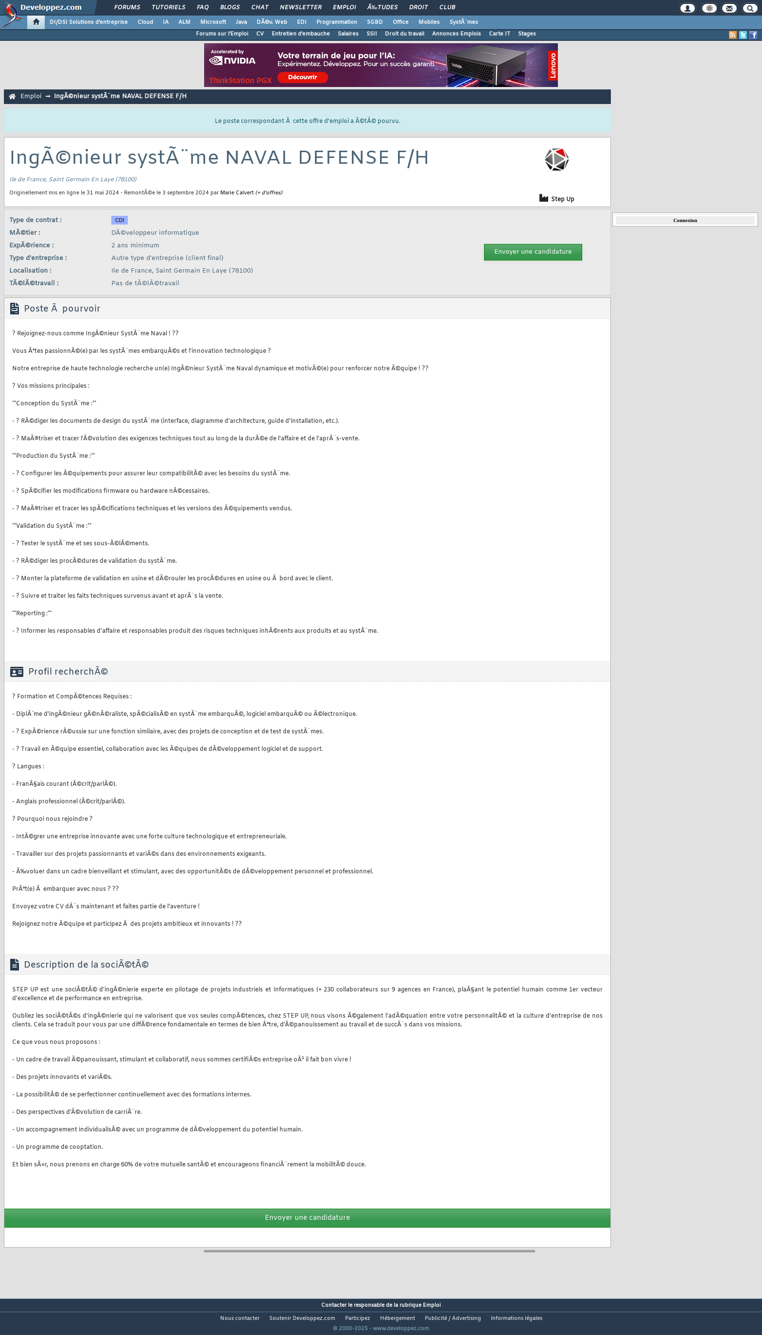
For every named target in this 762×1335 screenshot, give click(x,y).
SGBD (375, 22)
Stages (527, 34)
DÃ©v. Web (272, 22)
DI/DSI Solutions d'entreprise (89, 22)
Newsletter (300, 8)
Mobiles (429, 22)
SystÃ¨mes (464, 22)
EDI (302, 22)
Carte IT (499, 34)
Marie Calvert (237, 193)
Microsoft (213, 22)
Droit (418, 8)
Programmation (336, 22)
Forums (127, 8)
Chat (259, 8)
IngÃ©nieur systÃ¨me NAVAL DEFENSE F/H (120, 96)
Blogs (230, 8)
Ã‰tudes (382, 8)
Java (241, 22)
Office (401, 22)
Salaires (348, 34)
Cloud (145, 22)
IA (166, 22)
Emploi (344, 8)
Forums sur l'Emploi (222, 34)
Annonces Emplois (456, 34)
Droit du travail (404, 34)
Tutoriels (168, 8)
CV (260, 34)
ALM (184, 22)
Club (447, 8)
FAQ (202, 8)
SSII (371, 34)
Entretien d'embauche (301, 34)
